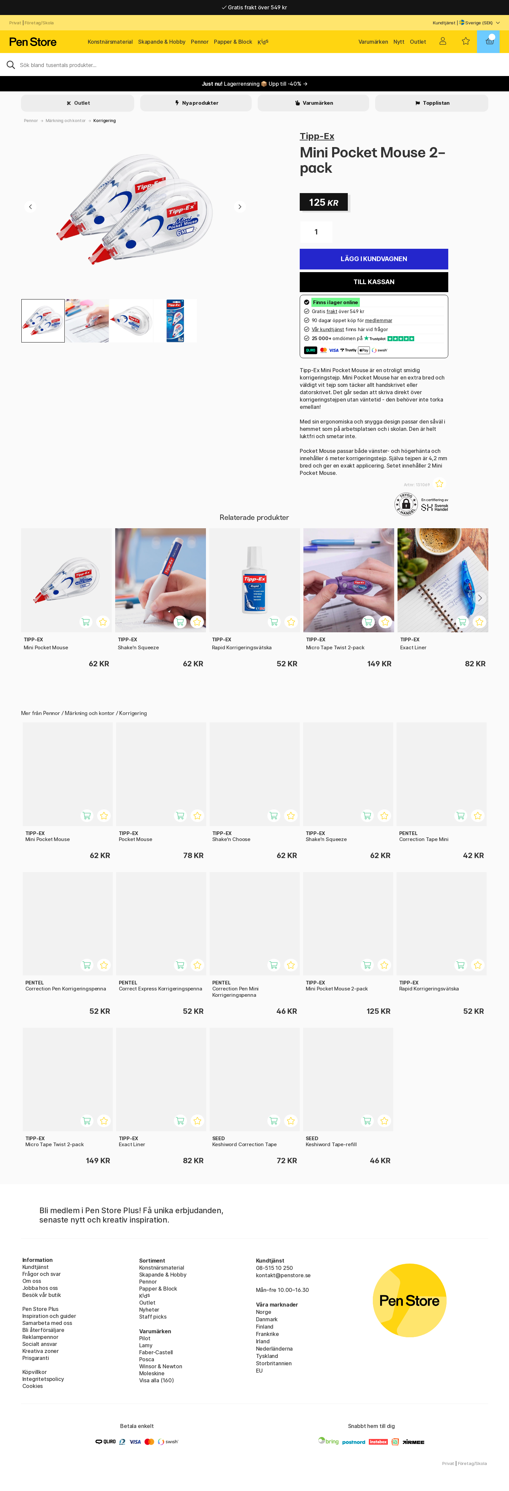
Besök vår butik (41, 1295)
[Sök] (254, 64)
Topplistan (436, 103)
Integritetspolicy (43, 1379)
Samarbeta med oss (47, 1323)
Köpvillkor (34, 1372)
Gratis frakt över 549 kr (254, 7)
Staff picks (153, 1316)
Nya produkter (200, 103)
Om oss (31, 1281)
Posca (146, 1359)
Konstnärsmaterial (110, 41)
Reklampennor (40, 1337)
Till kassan (374, 282)
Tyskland (267, 1356)
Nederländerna (274, 1348)
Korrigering (104, 120)
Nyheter (149, 1309)
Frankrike (267, 1334)
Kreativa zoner (40, 1351)
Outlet (418, 41)
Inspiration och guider (49, 1316)
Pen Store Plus (40, 1309)
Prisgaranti (35, 1358)
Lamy (146, 1345)
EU (259, 1370)
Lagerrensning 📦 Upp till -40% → (255, 83)
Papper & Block (233, 41)
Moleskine (152, 1373)
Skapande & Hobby (162, 41)
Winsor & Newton (160, 1366)
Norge (263, 1312)
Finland (265, 1326)
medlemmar (378, 320)
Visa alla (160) (156, 1380)
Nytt (399, 41)
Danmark (267, 1319)
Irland (263, 1341)
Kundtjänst (444, 22)
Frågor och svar (41, 1274)
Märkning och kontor (66, 120)
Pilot (145, 1338)
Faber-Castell (156, 1352)
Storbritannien (274, 1363)
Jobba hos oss (40, 1288)
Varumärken (373, 41)
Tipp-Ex (317, 136)
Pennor (200, 41)
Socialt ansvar (39, 1344)
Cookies (32, 1386)
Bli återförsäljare (43, 1330)
